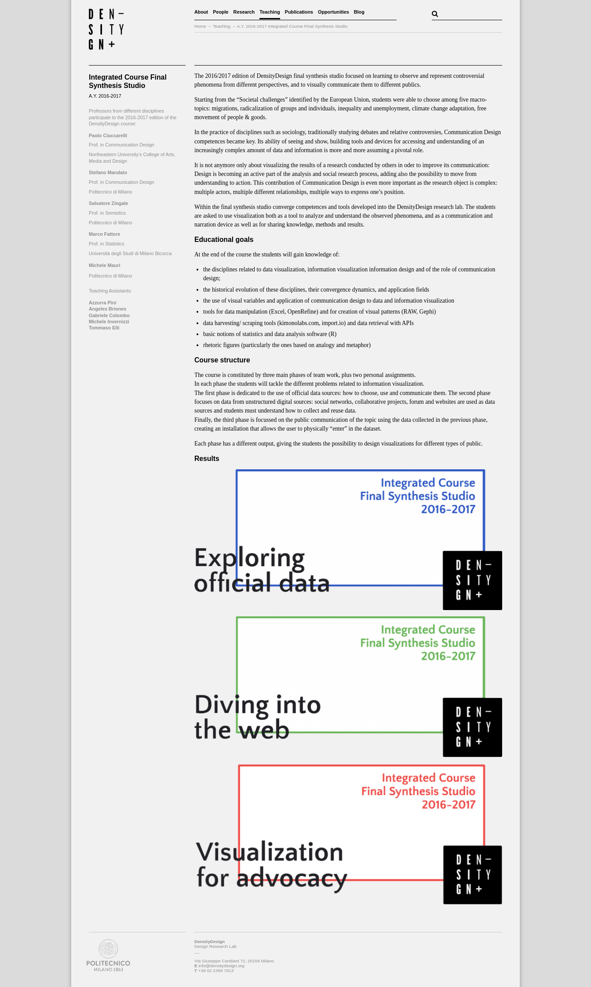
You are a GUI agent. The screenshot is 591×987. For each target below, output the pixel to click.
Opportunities (333, 12)
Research (244, 12)
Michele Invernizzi (109, 321)
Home (200, 26)
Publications (299, 12)
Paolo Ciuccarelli (108, 135)
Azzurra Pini (102, 302)
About (201, 12)
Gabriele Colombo (109, 315)
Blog (359, 12)
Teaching (269, 12)
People (220, 12)
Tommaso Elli (104, 327)
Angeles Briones (107, 308)
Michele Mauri (104, 265)
